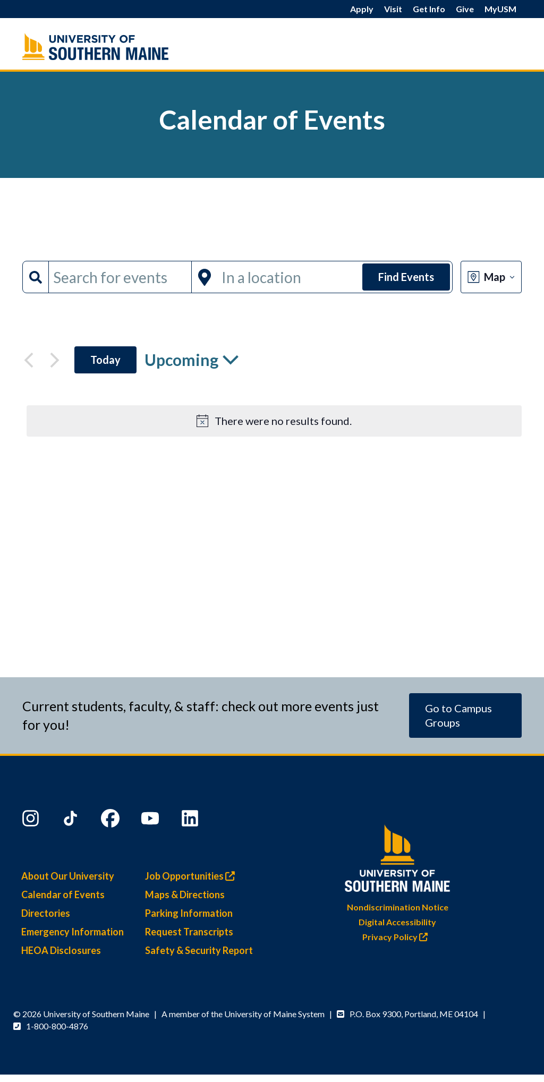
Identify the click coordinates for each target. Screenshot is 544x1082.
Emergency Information (72, 932)
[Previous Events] (28, 360)
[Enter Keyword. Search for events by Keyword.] (120, 277)
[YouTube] (151, 820)
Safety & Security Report (199, 950)
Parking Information (189, 913)
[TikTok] (71, 820)
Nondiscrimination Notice (397, 907)
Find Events (406, 276)
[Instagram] (31, 820)
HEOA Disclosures (61, 950)
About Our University (67, 876)
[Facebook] (111, 820)
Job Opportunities (192, 876)
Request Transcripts (189, 932)
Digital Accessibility (397, 922)
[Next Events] (54, 360)
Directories (45, 913)
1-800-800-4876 (57, 1026)
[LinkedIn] (191, 820)
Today (105, 359)
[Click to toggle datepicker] (191, 360)
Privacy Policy (397, 937)
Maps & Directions (185, 894)
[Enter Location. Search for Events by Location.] (288, 277)
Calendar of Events (63, 894)
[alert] (274, 421)
